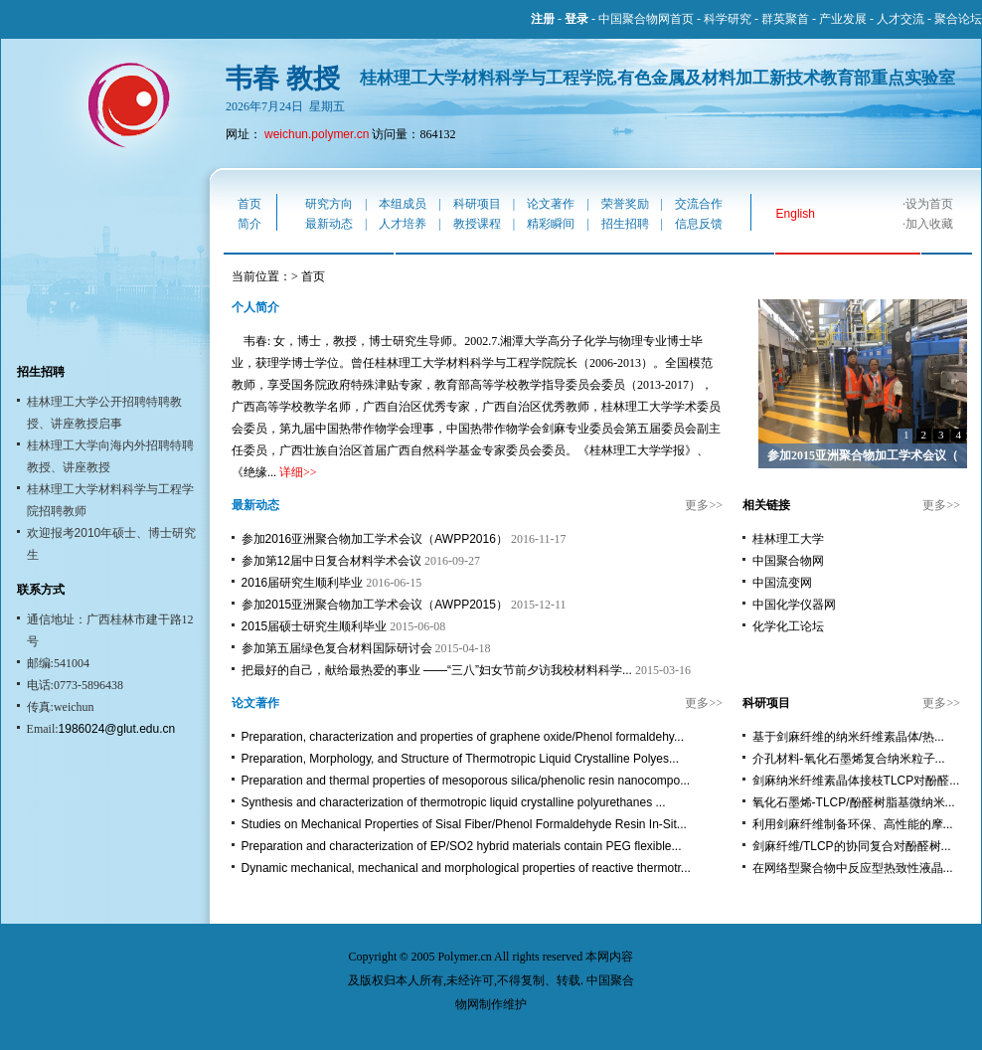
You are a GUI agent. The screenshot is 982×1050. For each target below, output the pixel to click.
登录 (576, 19)
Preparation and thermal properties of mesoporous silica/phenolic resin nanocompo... (466, 781)
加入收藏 (929, 224)
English (795, 214)
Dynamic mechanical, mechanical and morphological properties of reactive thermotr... (466, 868)
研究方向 (329, 204)
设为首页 (929, 204)
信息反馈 (699, 224)
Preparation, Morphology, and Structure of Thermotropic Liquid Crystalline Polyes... (460, 759)
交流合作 (699, 204)
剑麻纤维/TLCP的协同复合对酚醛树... (851, 846)
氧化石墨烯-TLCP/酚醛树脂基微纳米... (853, 802)
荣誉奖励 (625, 204)
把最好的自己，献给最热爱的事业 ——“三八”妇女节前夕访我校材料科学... (437, 670)
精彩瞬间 (550, 224)
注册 (543, 19)
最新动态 (329, 224)
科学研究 (727, 19)
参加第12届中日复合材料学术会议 (331, 561)
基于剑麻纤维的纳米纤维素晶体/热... (848, 737)
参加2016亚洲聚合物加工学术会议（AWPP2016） (375, 539)
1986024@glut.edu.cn (117, 729)
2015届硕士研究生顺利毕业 (315, 626)
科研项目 (477, 204)
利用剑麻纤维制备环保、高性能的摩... (852, 824)
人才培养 (402, 224)
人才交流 (900, 19)
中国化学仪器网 (794, 605)
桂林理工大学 (788, 539)
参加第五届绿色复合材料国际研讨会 (337, 648)
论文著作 (550, 204)
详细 (291, 472)
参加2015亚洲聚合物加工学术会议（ (862, 455)
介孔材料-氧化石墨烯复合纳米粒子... (848, 759)
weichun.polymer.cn (316, 134)
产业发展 (843, 19)
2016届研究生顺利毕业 (303, 583)
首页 (249, 204)
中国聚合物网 (788, 561)
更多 (697, 505)
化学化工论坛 (788, 626)
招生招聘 (625, 224)
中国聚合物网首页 (646, 19)
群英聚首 (785, 19)
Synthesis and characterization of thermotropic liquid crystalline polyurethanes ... (454, 802)
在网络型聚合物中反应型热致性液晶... (852, 868)
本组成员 (402, 204)
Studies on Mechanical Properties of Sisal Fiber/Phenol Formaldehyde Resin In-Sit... (464, 824)
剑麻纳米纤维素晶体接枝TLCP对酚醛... (856, 781)
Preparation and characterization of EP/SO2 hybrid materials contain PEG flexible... (462, 846)
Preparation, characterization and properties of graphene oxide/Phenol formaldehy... (463, 737)
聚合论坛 (958, 19)
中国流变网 (782, 583)
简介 (249, 224)
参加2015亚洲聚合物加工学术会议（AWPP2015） (375, 605)
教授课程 (477, 224)
